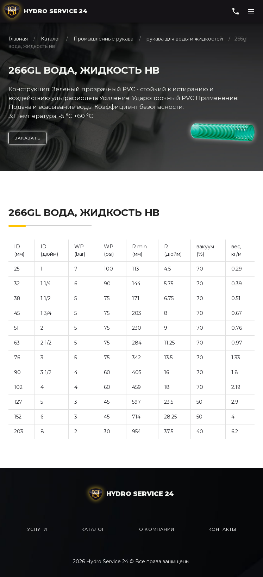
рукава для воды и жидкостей (184, 39)
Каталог (50, 39)
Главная (18, 39)
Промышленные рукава (103, 39)
